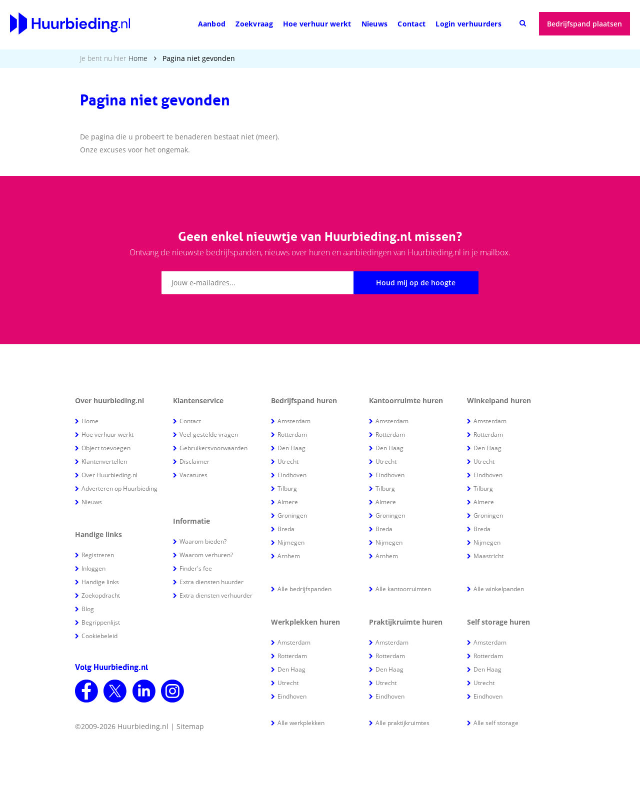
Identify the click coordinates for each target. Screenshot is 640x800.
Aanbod (212, 23)
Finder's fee (196, 568)
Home (138, 58)
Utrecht (288, 461)
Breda (286, 529)
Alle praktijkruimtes (403, 723)
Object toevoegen (106, 448)
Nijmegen (291, 542)
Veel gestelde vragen (209, 434)
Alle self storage (496, 723)
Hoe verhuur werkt (317, 23)
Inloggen (94, 568)
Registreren (98, 555)
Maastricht (489, 556)
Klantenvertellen (104, 461)
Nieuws (375, 23)
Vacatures (194, 475)
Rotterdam (292, 434)
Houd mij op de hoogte (416, 282)
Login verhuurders (469, 23)
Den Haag (292, 448)
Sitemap (190, 726)
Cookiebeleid (100, 636)
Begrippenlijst (101, 622)
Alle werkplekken (301, 723)
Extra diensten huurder (212, 582)
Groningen (292, 515)
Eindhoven (292, 475)
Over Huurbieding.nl (110, 475)
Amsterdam (294, 421)
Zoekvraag (254, 23)
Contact (412, 23)
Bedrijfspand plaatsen (584, 23)
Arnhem (289, 556)
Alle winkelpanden (499, 589)
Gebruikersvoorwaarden (214, 448)
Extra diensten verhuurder (216, 595)
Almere (288, 502)
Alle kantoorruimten (403, 589)
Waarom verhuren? (206, 555)
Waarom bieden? (203, 541)
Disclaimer (195, 461)
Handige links (100, 582)
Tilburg (287, 488)
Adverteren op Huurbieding (120, 488)
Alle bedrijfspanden (305, 589)
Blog (88, 609)
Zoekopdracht (101, 595)
